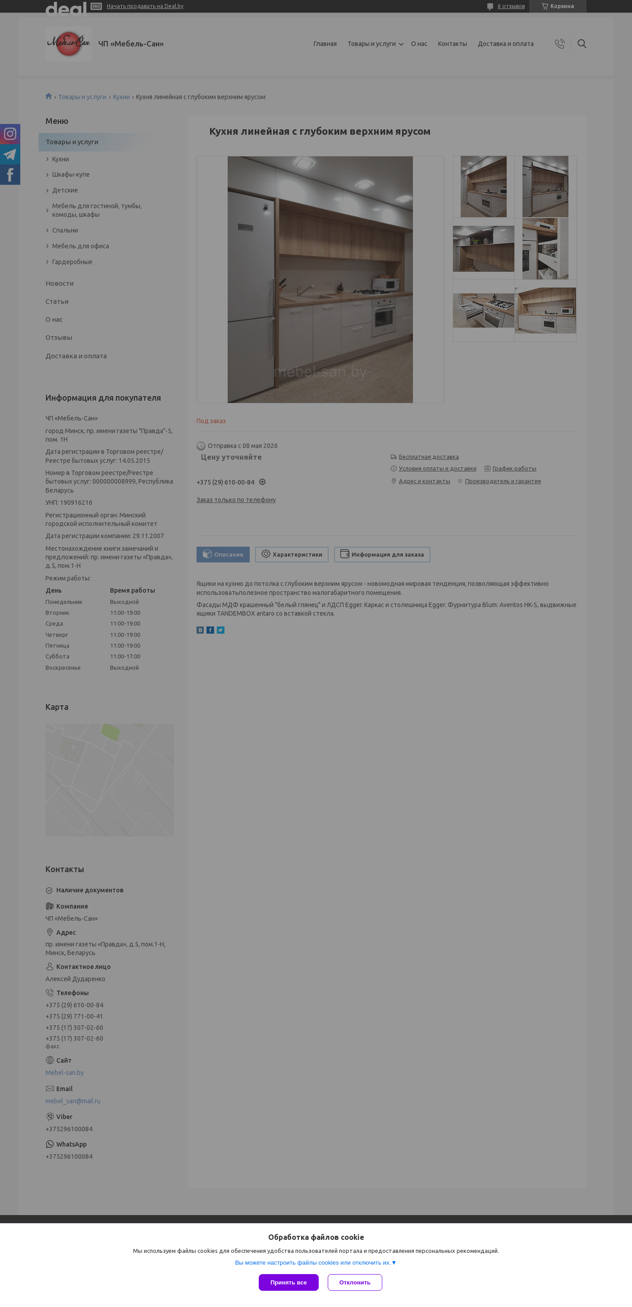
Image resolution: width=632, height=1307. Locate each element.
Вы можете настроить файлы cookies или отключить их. (313, 1262)
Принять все (288, 1282)
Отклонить (355, 1282)
